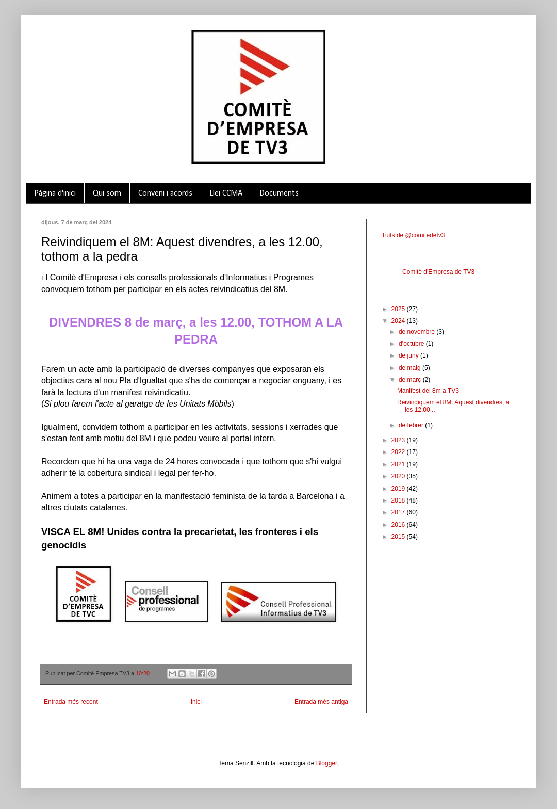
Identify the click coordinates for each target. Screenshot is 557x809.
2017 (399, 512)
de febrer (412, 425)
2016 (399, 524)
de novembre (417, 331)
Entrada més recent (71, 701)
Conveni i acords (165, 193)
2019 (399, 488)
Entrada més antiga (321, 701)
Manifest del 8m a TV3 (428, 390)
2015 (399, 536)
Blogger (326, 763)
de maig (410, 367)
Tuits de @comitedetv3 (413, 235)
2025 (399, 309)
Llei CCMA (225, 193)
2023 (399, 440)
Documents (279, 193)
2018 (399, 500)
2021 (399, 464)
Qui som (107, 193)
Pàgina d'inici (55, 193)
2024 (399, 321)
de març (411, 379)
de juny (409, 355)
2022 (399, 452)
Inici (196, 701)
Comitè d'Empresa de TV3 (438, 272)
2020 (399, 476)
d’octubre (412, 343)
